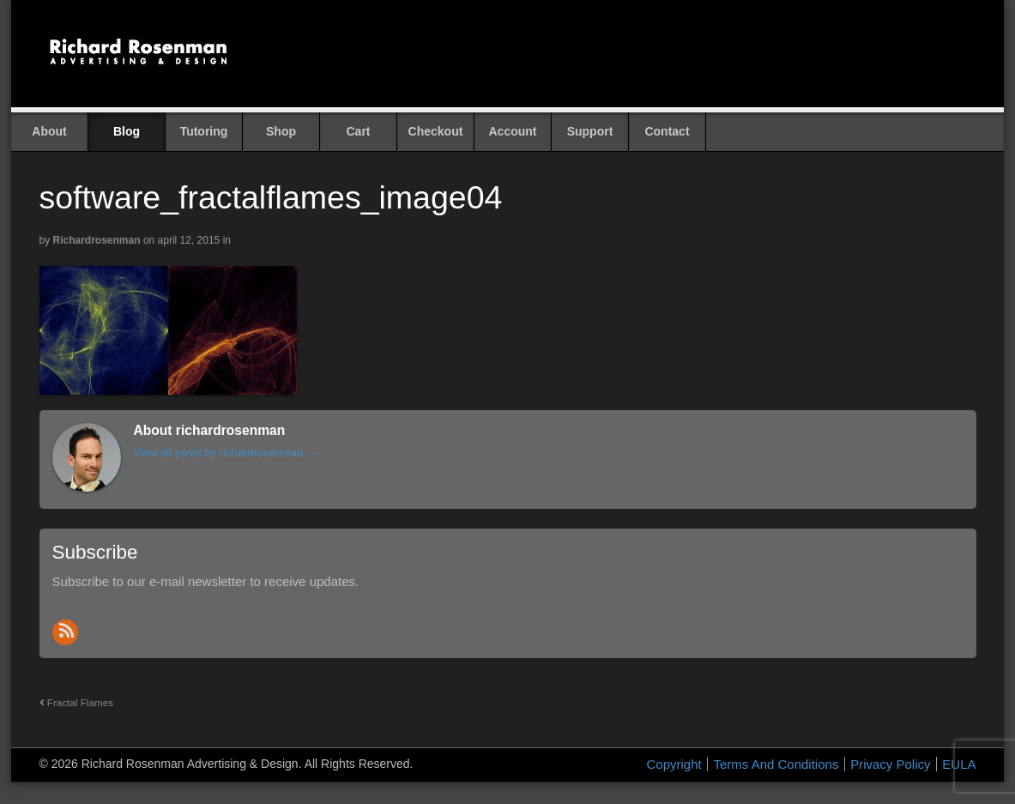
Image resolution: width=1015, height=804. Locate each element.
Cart (358, 131)
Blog (126, 131)
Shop (281, 131)
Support (590, 131)
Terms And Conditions (775, 764)
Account (513, 131)
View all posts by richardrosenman (225, 452)
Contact (666, 131)
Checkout (435, 131)
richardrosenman (97, 240)
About (49, 131)
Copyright (674, 764)
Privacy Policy (890, 764)
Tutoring (204, 131)
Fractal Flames (76, 702)
